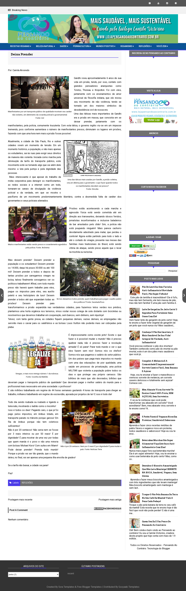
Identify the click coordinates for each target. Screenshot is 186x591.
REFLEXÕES (144, 46)
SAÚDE (63, 46)
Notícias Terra (96, 449)
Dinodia (95, 189)
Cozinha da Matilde (40, 377)
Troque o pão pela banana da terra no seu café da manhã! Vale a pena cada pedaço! (160, 498)
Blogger (166, 548)
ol (43, 118)
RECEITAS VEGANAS (20, 46)
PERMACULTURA (81, 46)
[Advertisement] (153, 160)
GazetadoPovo (98, 302)
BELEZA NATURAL (45, 46)
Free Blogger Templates (89, 586)
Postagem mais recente (20, 499)
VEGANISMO (126, 46)
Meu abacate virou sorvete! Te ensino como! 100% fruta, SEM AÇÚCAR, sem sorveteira (157, 393)
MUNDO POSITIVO (105, 46)
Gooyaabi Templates (129, 586)
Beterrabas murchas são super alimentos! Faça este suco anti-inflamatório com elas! (158, 444)
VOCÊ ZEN (162, 46)
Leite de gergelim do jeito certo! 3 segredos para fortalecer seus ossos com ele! (159, 313)
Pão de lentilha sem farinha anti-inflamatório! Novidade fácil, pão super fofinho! (157, 290)
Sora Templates (66, 586)
